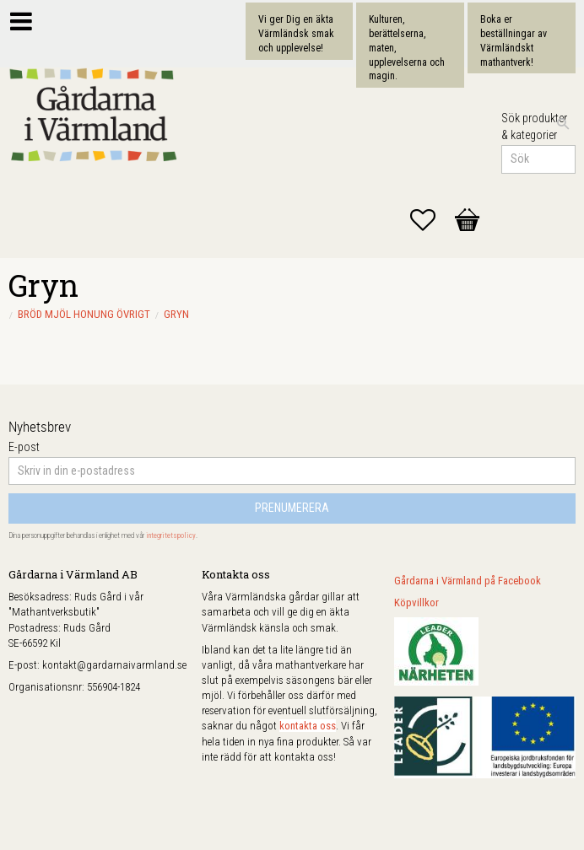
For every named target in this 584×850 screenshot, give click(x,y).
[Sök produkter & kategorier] (538, 159)
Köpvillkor (416, 602)
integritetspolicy (171, 535)
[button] (431, 220)
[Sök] (563, 124)
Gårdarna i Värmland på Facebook (467, 580)
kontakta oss (307, 725)
